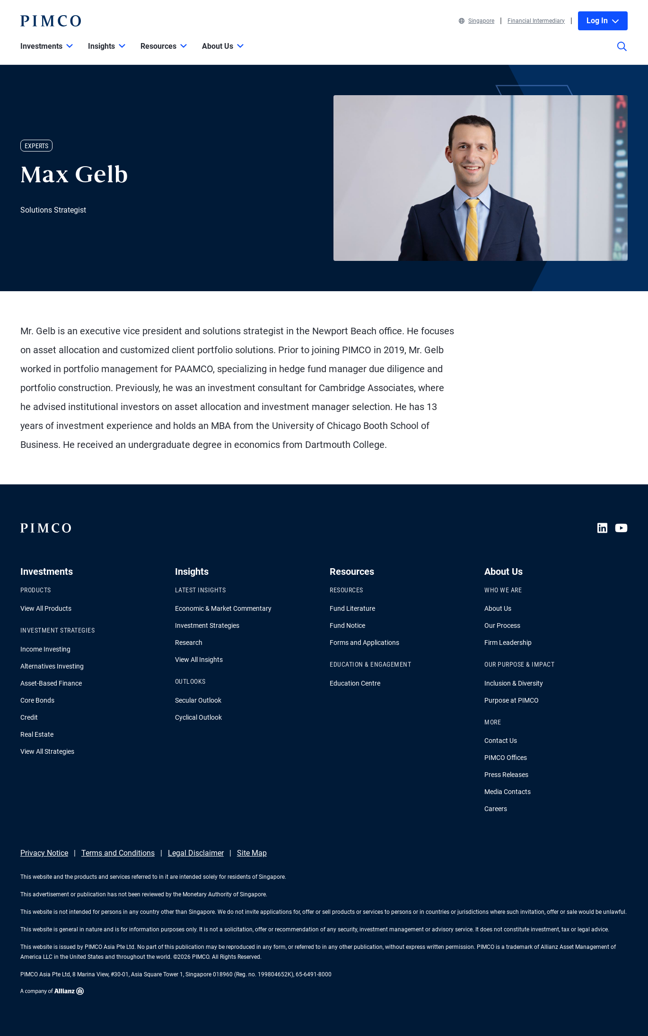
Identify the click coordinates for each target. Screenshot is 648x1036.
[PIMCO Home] (50, 21)
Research (188, 642)
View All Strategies (47, 751)
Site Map (252, 852)
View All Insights (199, 659)
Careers (495, 809)
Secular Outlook (198, 700)
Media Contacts (507, 791)
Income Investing (45, 649)
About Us (497, 608)
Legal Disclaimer (196, 852)
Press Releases (506, 774)
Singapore (476, 21)
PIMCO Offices (505, 757)
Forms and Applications (364, 642)
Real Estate (36, 734)
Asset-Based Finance (51, 683)
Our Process (502, 625)
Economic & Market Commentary (223, 608)
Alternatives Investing (52, 666)
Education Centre (355, 683)
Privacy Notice (44, 852)
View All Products (45, 608)
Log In (603, 20)
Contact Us (500, 740)
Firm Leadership (508, 642)
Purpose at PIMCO (511, 700)
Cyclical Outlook (198, 717)
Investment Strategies (207, 625)
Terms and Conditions (118, 852)
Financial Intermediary (536, 21)
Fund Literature (352, 608)
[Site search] (622, 53)
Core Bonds (37, 700)
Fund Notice (347, 625)
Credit (29, 717)
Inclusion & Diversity (513, 683)
